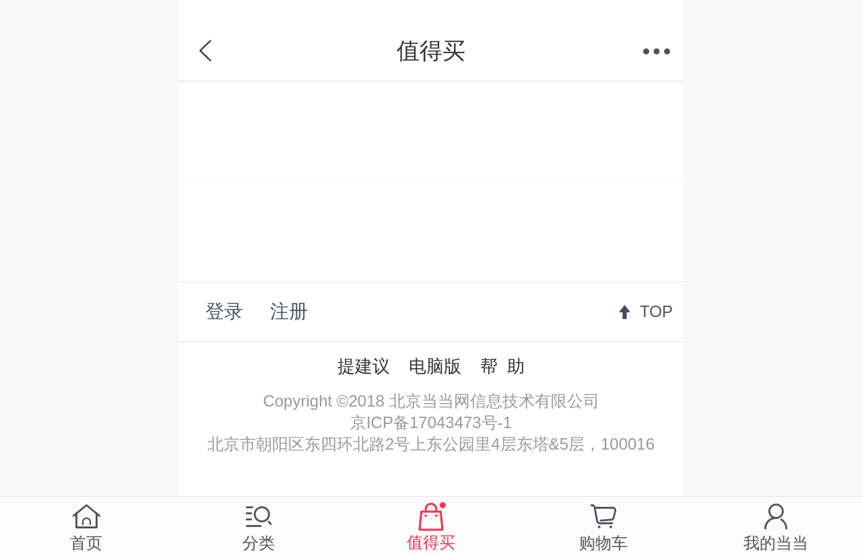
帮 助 (502, 366)
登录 (224, 311)
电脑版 (435, 366)
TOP (656, 311)
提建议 (363, 366)
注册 (289, 311)
